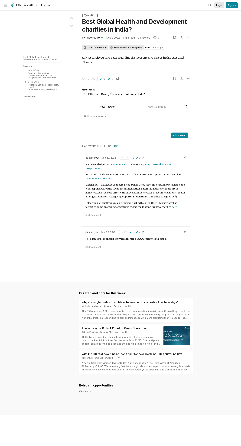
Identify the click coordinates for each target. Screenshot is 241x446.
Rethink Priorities (90, 332)
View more (85, 391)
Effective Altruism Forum (30, 5)
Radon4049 (93, 37)
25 (127, 306)
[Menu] (6, 5)
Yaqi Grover (87, 357)
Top (115, 146)
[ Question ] (90, 15)
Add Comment (93, 215)
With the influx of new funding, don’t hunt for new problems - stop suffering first (132, 354)
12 (124, 331)
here (174, 207)
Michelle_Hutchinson (92, 306)
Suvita (106, 178)
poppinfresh (92, 157)
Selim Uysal (92, 232)
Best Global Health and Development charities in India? (41, 58)
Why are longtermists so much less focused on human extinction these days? (130, 302)
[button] (102, 79)
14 (118, 357)
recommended (117, 164)
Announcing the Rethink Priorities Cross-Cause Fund (114, 328)
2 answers (144, 37)
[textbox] (132, 122)
